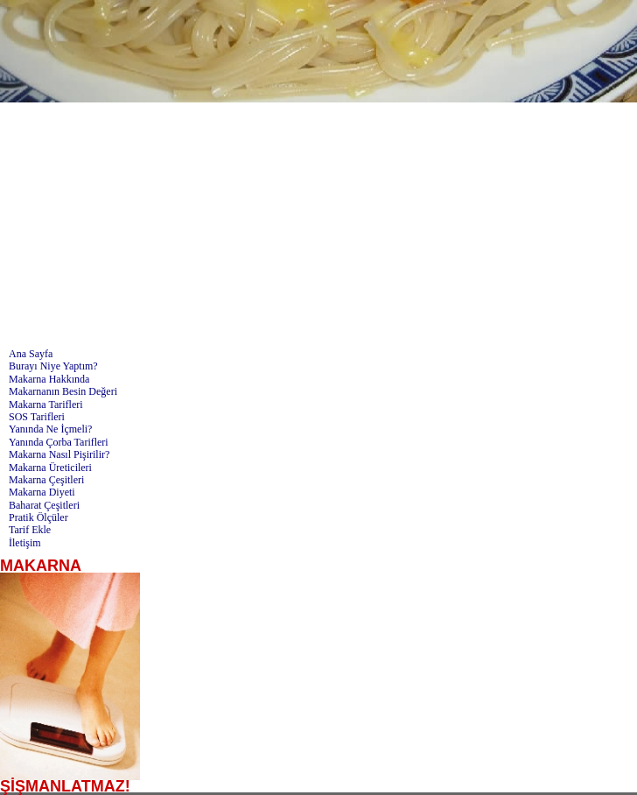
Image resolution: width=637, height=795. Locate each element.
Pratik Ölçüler (38, 517)
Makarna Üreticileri (50, 467)
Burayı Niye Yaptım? (53, 366)
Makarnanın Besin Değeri (63, 391)
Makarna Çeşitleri (46, 480)
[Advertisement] (319, 225)
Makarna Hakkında (49, 379)
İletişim (25, 543)
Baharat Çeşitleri (44, 505)
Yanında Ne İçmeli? (50, 429)
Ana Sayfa (30, 354)
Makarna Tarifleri (46, 404)
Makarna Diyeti (42, 492)
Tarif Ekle (30, 530)
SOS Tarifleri (37, 417)
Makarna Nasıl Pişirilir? (59, 454)
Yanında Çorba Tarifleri (58, 442)
